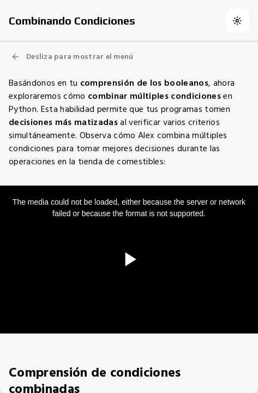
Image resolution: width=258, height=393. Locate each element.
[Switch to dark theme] (237, 21)
